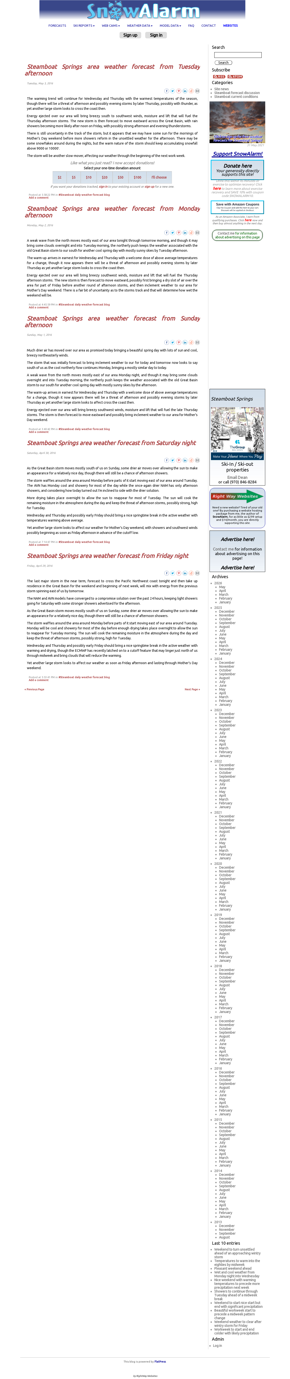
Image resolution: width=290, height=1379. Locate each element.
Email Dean (237, 477)
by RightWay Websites (145, 1376)
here (217, 188)
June (222, 634)
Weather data (140, 25)
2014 (218, 1171)
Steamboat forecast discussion (237, 93)
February (225, 598)
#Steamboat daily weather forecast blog (84, 194)
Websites (230, 25)
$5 (73, 177)
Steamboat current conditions (236, 97)
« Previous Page (34, 689)
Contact (208, 25)
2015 (218, 1120)
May (222, 587)
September (227, 623)
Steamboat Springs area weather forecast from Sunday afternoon (112, 321)
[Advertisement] (114, 51)
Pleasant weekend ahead (232, 1268)
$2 (59, 177)
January (225, 602)
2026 (218, 583)
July (222, 630)
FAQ (191, 25)
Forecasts (57, 25)
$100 (137, 177)
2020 (218, 864)
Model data (170, 25)
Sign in (156, 35)
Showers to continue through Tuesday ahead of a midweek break (236, 1295)
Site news (221, 89)
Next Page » (192, 689)
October (225, 619)
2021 (218, 812)
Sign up (130, 35)
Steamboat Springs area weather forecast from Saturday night (111, 443)
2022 (218, 761)
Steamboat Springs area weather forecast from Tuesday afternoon (112, 70)
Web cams (111, 25)
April (222, 591)
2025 (218, 608)
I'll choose (159, 177)
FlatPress (160, 1361)
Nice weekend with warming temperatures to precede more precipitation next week (237, 1283)
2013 (218, 1222)
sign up (149, 186)
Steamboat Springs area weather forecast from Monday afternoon (112, 212)
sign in (103, 186)
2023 (218, 710)
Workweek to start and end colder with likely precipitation (236, 1331)
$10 (88, 177)
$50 (120, 177)
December (227, 611)
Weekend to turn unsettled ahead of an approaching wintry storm (237, 1253)
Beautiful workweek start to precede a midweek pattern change (234, 1314)
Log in (217, 1346)
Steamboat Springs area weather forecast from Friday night (107, 555)
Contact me (226, 233)
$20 (104, 177)
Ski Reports (84, 25)
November (226, 615)
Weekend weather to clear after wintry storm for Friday (237, 1324)
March (223, 595)
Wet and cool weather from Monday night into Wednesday (236, 1274)
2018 (218, 966)
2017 (218, 1017)
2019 (218, 915)
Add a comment (39, 197)
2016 (218, 1068)
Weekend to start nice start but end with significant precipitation (238, 1305)
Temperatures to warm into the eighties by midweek (237, 1263)
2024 (218, 659)
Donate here (237, 169)
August (224, 627)
